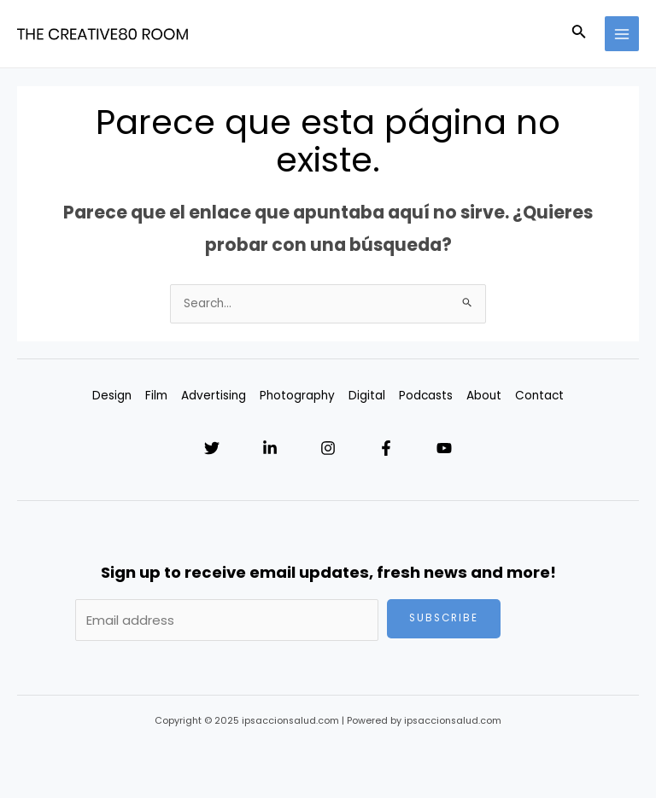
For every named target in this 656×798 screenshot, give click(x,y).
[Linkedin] (270, 448)
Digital (366, 395)
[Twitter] (212, 448)
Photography (297, 395)
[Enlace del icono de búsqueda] (579, 34)
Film (156, 395)
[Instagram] (328, 448)
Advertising (213, 395)
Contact (539, 395)
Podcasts (426, 395)
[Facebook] (386, 448)
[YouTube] (444, 448)
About (483, 395)
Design (112, 395)
